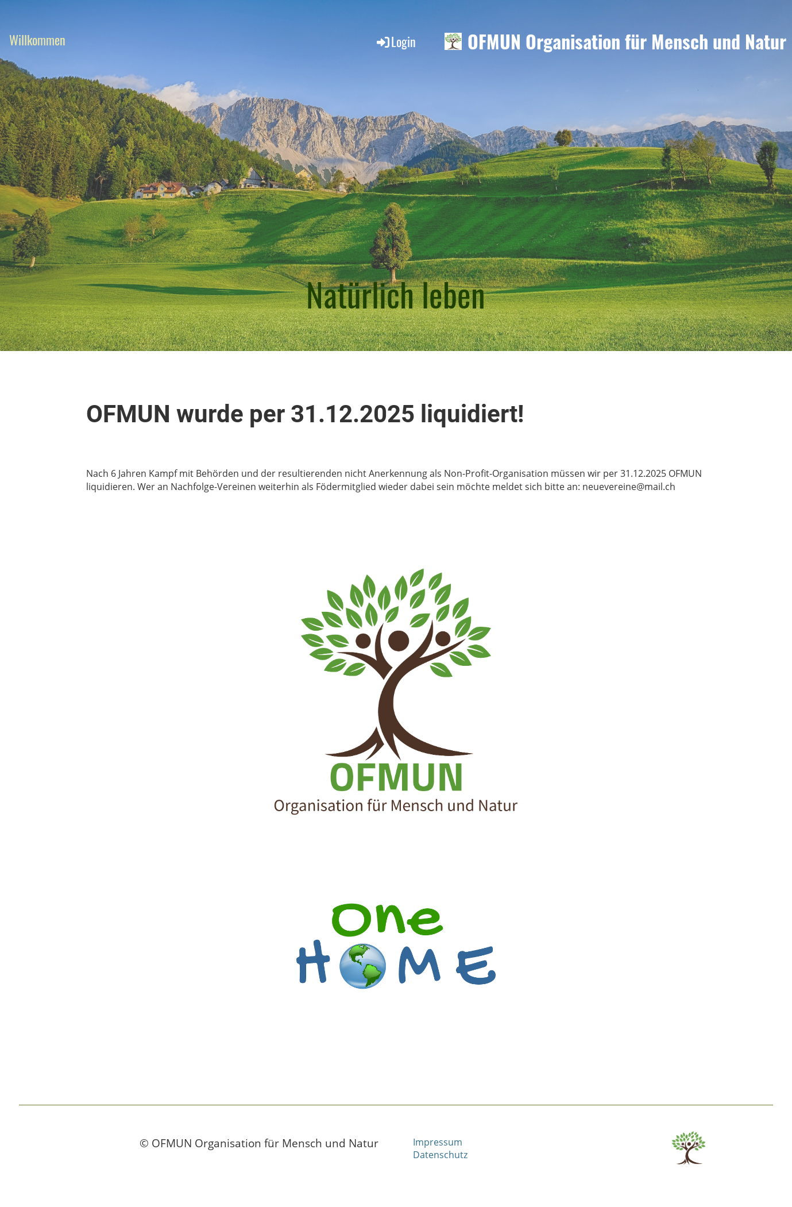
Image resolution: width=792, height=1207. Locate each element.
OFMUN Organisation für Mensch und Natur (627, 42)
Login (395, 41)
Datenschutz (440, 1154)
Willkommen (37, 39)
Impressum (437, 1142)
